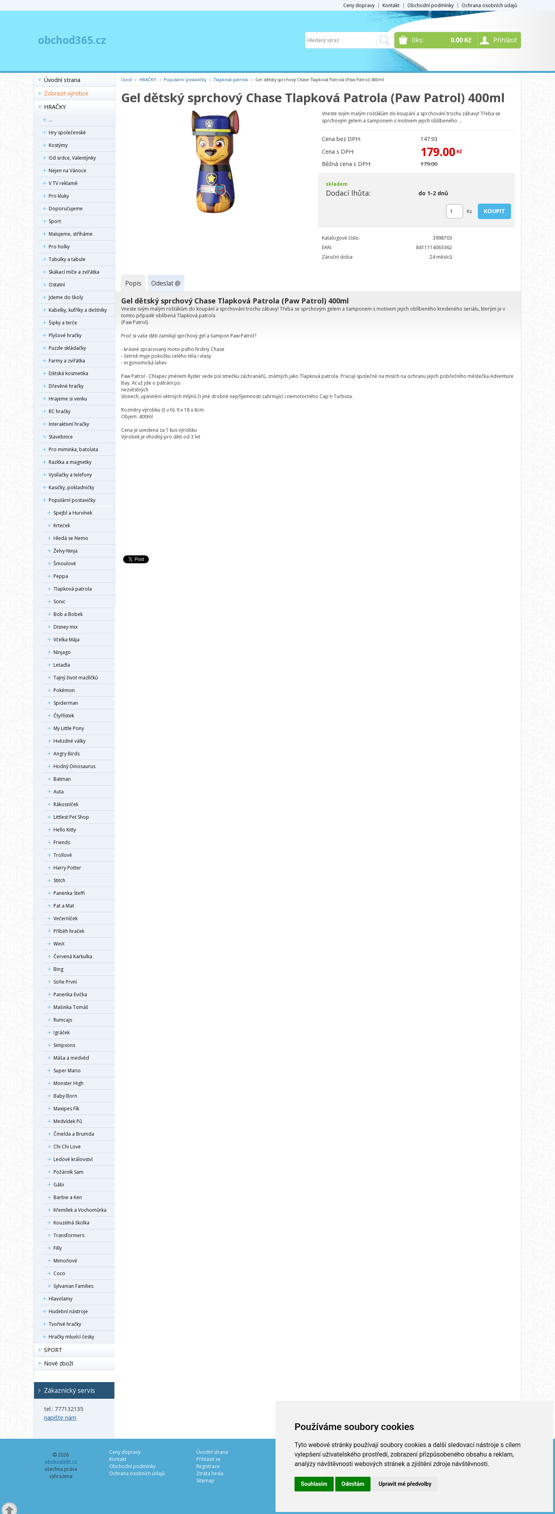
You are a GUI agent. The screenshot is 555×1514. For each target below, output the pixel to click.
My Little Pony (68, 728)
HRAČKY (55, 107)
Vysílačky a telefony (70, 474)
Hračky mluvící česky (71, 1336)
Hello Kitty (64, 829)
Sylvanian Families (73, 1286)
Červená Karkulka (72, 956)
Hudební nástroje (68, 1311)
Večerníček (65, 918)
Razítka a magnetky (70, 462)
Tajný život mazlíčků (75, 677)
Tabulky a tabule (67, 259)
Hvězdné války (69, 741)
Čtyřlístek (63, 715)
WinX (59, 943)
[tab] (133, 283)
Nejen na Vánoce (67, 170)
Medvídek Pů (67, 1121)
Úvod (126, 79)
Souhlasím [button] (314, 1484)
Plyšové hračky (65, 335)
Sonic (59, 601)
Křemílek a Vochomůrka (79, 1210)
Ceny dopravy (358, 5)
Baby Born (65, 1096)
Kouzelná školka (71, 1222)
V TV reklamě (63, 183)
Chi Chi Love (67, 1146)
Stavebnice (61, 436)
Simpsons (64, 1045)
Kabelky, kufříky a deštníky (78, 310)
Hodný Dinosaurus (74, 766)
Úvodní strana (62, 80)
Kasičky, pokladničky (71, 487)
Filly (57, 1248)
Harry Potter (67, 867)
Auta (58, 791)
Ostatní (57, 284)
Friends (61, 842)
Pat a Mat (63, 905)
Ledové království (73, 1159)
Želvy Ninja (65, 550)
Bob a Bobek (68, 614)
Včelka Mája (66, 639)
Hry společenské (67, 132)
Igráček (61, 1032)
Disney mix (65, 627)
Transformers (68, 1235)
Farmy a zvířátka (67, 360)
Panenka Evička (70, 994)
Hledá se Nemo (70, 538)
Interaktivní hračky (69, 424)
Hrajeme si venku (68, 398)
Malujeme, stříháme (71, 234)
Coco (59, 1273)
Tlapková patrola (72, 588)
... (50, 119)
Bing (58, 969)
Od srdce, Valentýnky (72, 157)
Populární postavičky (72, 500)
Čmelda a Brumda (73, 1134)
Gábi (58, 1184)
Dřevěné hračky (66, 386)
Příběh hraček (68, 931)
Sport (55, 221)
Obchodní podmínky (430, 5)
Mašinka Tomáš (70, 1007)
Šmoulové (64, 563)
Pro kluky (59, 196)
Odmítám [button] (353, 1484)
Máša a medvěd (71, 1057)
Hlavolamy (60, 1298)
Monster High (68, 1083)
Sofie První (65, 981)
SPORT (53, 1350)
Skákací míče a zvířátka (74, 272)
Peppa (60, 576)
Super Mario (67, 1070)
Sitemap (205, 1480)
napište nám (60, 1417)
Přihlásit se (208, 1459)
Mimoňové (65, 1260)
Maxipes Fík (66, 1108)
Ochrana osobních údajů (489, 5)
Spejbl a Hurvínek (72, 512)
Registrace (208, 1466)
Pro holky (59, 246)
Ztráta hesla (209, 1473)
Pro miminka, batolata (73, 449)
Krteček (61, 525)
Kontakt (390, 5)
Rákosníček (65, 804)
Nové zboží (58, 1363)
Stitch (59, 880)
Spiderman (65, 703)
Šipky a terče (63, 322)
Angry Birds (66, 753)
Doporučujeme (66, 208)
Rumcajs (62, 1019)
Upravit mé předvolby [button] (404, 1484)
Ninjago (62, 652)
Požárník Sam (68, 1172)
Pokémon (64, 690)
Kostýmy (58, 145)
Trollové (62, 855)
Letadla (61, 665)
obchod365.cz (72, 40)
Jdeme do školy (66, 297)
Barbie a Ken (67, 1197)
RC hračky (59, 411)
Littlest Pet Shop (71, 817)
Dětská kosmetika (68, 373)
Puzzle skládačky (67, 348)
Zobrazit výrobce (66, 93)
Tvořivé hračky (65, 1324)
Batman (62, 779)
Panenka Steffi (69, 893)
